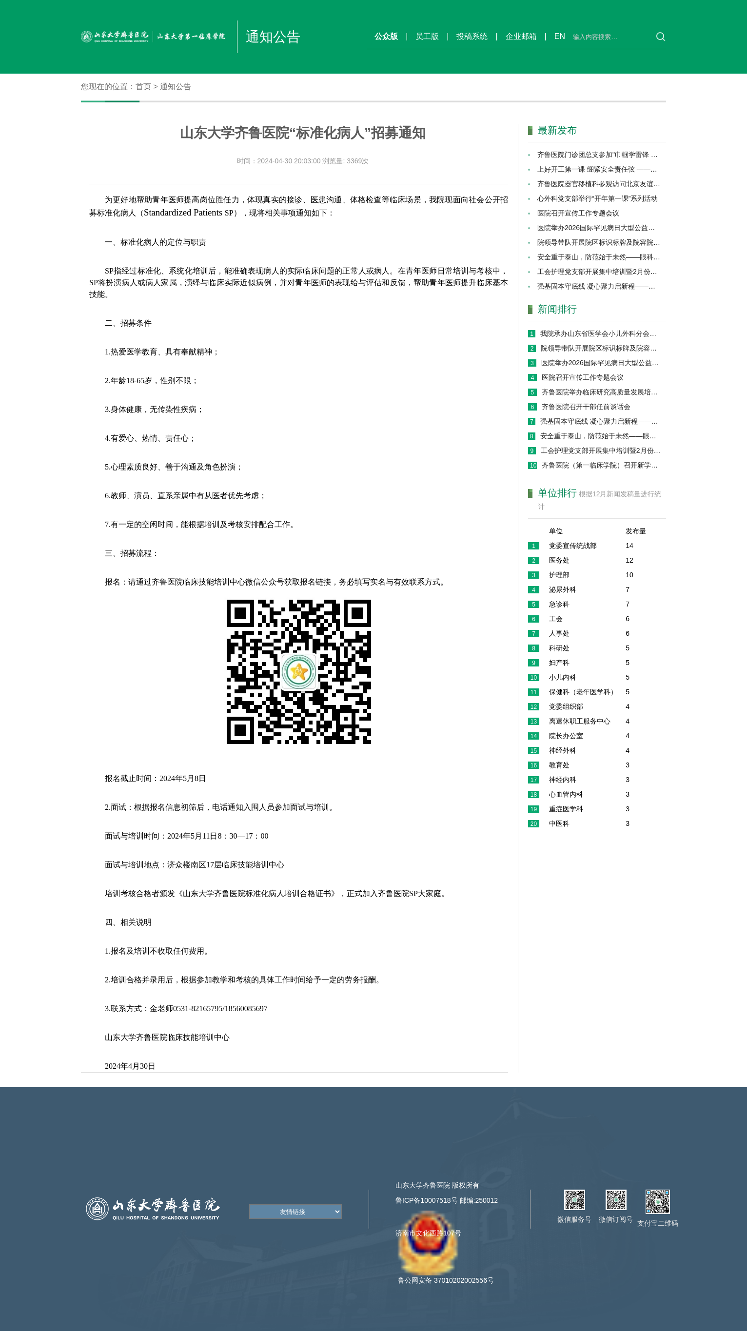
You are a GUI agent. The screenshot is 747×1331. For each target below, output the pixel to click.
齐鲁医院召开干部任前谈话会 (586, 407)
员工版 (427, 36)
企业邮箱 (521, 36)
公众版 (386, 36)
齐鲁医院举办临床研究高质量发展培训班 (601, 392)
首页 (143, 86)
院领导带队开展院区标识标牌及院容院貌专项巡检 (612, 242)
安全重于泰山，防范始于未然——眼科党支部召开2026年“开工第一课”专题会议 (600, 436)
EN (559, 36)
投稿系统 (472, 36)
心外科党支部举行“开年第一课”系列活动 (597, 198)
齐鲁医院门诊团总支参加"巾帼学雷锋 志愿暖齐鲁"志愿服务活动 (632, 154)
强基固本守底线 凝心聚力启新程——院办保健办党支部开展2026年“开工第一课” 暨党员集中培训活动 (600, 421)
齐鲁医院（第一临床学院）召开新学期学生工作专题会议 (601, 465)
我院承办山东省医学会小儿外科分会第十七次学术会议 (600, 333)
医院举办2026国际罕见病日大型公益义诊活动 (606, 228)
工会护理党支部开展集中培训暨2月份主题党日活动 (614, 271)
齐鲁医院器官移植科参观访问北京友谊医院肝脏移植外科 (622, 184)
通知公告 (175, 86)
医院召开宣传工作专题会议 (578, 213)
